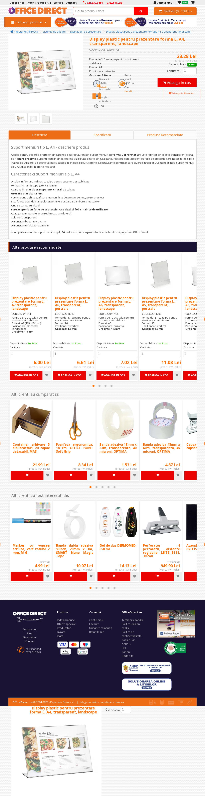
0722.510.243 (33, 652)
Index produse (66, 620)
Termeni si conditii (133, 620)
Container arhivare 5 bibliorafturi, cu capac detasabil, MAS (31, 448)
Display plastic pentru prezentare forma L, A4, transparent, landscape (148, 31)
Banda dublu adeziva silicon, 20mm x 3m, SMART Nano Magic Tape (74, 550)
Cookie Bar (128, 640)
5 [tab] (115, 487)
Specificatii (102, 135)
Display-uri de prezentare (85, 31)
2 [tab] (99, 386)
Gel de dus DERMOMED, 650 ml (118, 547)
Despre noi (29, 629)
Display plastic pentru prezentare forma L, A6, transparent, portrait (72, 303)
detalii (103, 87)
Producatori (64, 628)
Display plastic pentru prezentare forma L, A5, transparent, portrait (159, 303)
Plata (60, 636)
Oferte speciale (66, 624)
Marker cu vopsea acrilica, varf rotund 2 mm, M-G (31, 549)
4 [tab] (112, 386)
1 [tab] (93, 386)
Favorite (94, 624)
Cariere (126, 652)
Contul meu (96, 620)
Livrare (61, 632)
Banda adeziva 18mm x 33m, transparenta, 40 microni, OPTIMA (118, 448)
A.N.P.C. (126, 644)
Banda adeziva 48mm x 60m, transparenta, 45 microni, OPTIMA (161, 448)
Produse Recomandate (165, 135)
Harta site (128, 656)
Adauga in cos (177, 82)
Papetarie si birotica (24, 31)
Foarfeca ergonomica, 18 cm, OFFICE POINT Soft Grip (74, 448)
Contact (29, 641)
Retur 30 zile (96, 632)
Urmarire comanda (100, 628)
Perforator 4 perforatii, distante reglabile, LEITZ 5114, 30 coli (161, 550)
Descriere (39, 135)
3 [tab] (105, 386)
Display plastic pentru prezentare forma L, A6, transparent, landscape (116, 303)
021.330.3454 (33, 649)
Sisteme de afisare (54, 31)
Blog (29, 633)
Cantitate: (173, 71)
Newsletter (29, 637)
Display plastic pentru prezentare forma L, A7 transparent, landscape (29, 303)
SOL (124, 648)
